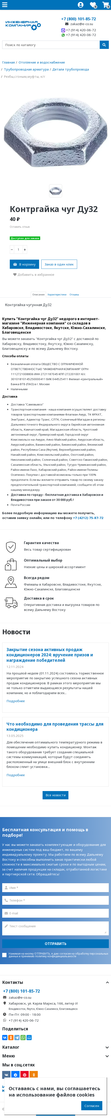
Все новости (56, 795)
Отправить (55, 943)
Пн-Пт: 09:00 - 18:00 (25, 1014)
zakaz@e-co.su (78, 24)
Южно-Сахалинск (47, 1009)
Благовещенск (68, 1009)
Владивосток (17, 1009)
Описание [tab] (38, 294)
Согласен (91, 1105)
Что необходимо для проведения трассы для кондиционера (55, 726)
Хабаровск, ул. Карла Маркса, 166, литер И (43, 1003)
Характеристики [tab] (57, 294)
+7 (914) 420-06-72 (78, 30)
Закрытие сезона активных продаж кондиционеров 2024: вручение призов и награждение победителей (50, 655)
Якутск (31, 1009)
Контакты (55, 982)
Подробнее (16, 701)
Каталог (55, 1047)
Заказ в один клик (59, 264)
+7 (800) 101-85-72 (78, 18)
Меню (55, 1056)
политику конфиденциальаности (55, 956)
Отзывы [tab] (74, 294)
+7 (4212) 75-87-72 (88, 518)
